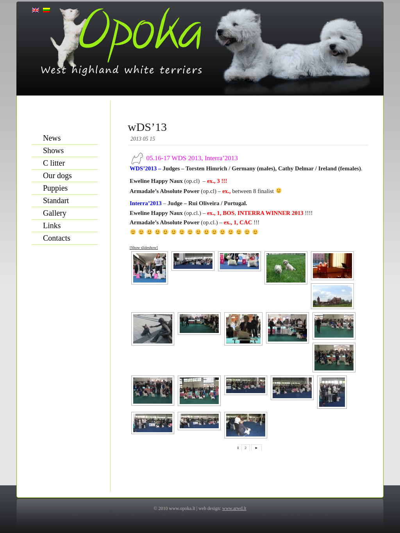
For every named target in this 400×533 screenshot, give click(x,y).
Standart (56, 200)
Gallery (54, 213)
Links (52, 225)
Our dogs (57, 175)
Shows (53, 150)
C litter (54, 163)
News (52, 138)
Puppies (55, 188)
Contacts (56, 238)
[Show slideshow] (144, 247)
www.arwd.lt (234, 508)
